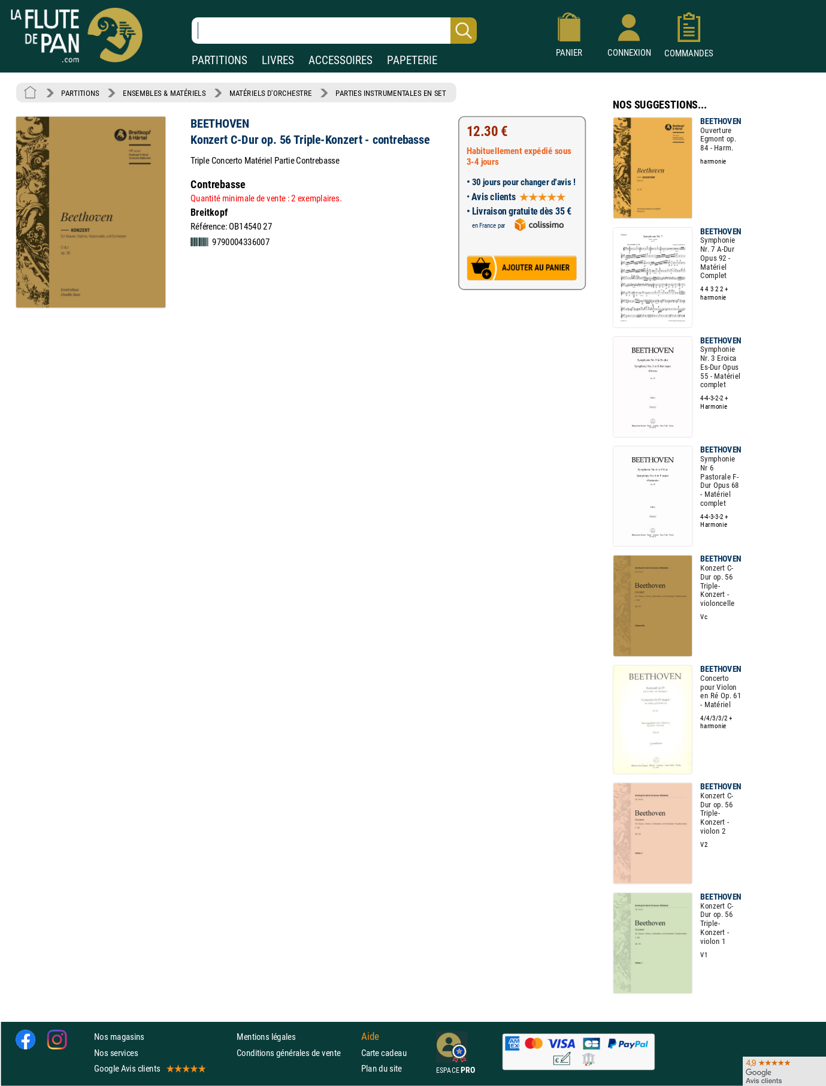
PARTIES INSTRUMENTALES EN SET (390, 93)
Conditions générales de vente (296, 1053)
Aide (370, 1037)
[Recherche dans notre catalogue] (334, 30)
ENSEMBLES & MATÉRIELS (164, 93)
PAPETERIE (412, 60)
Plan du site (381, 1068)
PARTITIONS (219, 60)
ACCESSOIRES (340, 60)
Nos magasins (119, 1037)
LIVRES (278, 60)
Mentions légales (266, 1037)
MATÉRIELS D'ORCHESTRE (270, 93)
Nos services (116, 1053)
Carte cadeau (384, 1053)
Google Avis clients (149, 1068)
